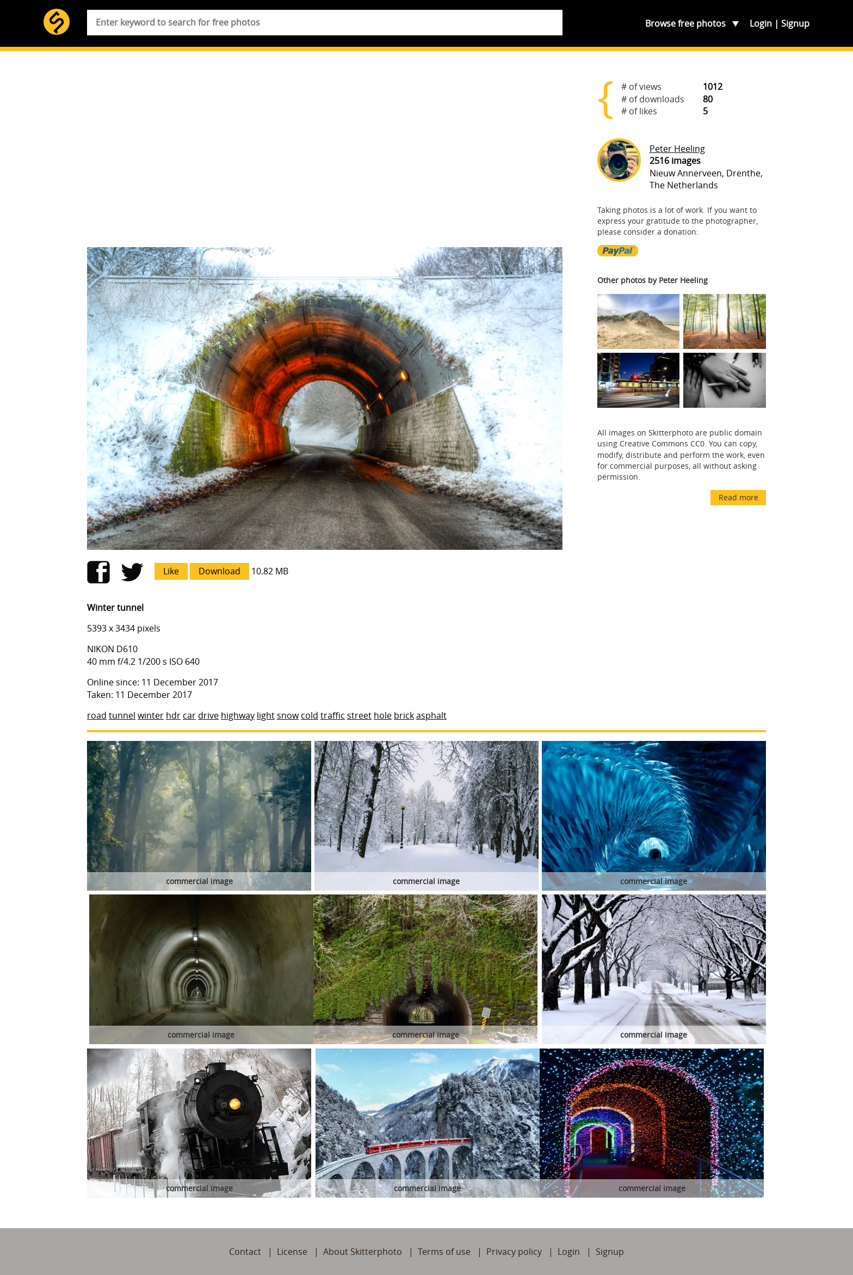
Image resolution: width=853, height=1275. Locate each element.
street (359, 715)
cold (309, 715)
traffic (332, 715)
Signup (795, 23)
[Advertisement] (325, 153)
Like (171, 571)
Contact (245, 1252)
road (97, 715)
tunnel (122, 715)
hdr (173, 715)
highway (238, 715)
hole (383, 715)
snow (288, 715)
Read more (738, 497)
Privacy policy (514, 1252)
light (266, 715)
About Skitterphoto (362, 1252)
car (189, 715)
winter (151, 715)
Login (761, 23)
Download (219, 571)
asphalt (431, 715)
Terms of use (444, 1252)
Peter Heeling (677, 149)
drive (208, 715)
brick (404, 715)
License (292, 1252)
